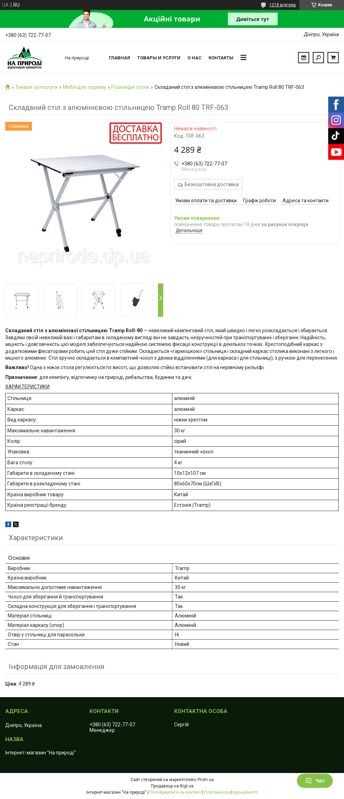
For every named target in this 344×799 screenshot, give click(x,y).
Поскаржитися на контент (175, 792)
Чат (314, 781)
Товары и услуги (158, 57)
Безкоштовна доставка (212, 184)
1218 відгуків (282, 4)
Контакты (221, 57)
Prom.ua (206, 779)
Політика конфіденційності (231, 792)
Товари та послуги (36, 87)
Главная (119, 57)
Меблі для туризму (84, 87)
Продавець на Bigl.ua (172, 786)
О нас (194, 57)
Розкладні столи (130, 87)
